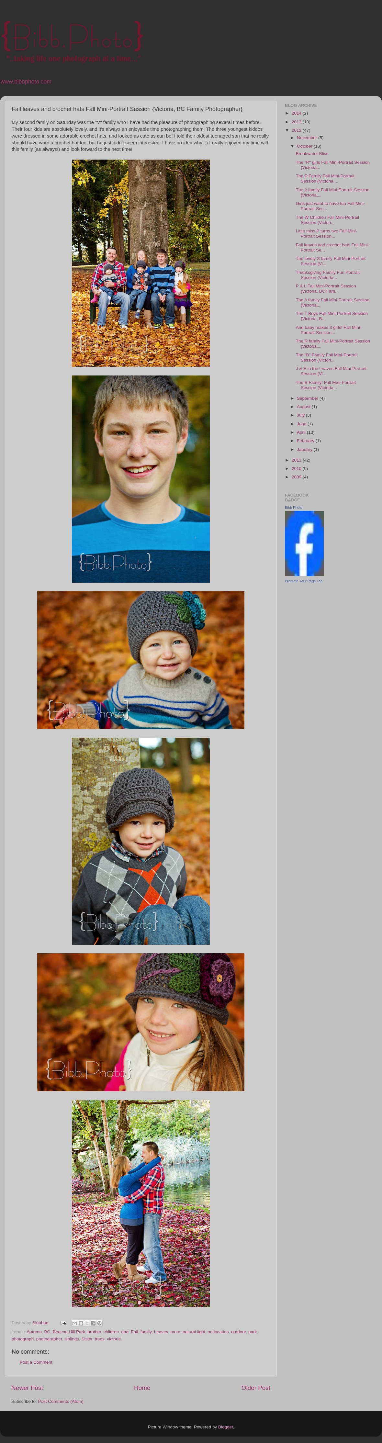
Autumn (34, 1331)
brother (94, 1331)
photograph (23, 1339)
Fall (134, 1331)
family (146, 1331)
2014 (297, 113)
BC (47, 1331)
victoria (114, 1339)
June (302, 423)
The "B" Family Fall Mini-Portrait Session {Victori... (327, 357)
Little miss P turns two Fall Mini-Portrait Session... (326, 234)
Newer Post (27, 1387)
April (302, 432)
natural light (194, 1331)
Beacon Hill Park (69, 1331)
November (307, 137)
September (308, 398)
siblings (71, 1339)
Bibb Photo (293, 507)
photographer (49, 1339)
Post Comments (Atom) (61, 1401)
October (305, 146)
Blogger (225, 1427)
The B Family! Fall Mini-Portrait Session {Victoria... (326, 385)
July (301, 415)
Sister (86, 1339)
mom (175, 1331)
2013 (297, 121)
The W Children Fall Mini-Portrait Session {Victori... (327, 220)
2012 (297, 130)
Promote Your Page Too (303, 581)
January (305, 449)
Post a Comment (36, 1362)
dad (125, 1331)
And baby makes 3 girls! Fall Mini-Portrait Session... (329, 330)
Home (142, 1387)
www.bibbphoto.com (26, 81)
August (304, 406)
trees (100, 1339)
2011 (297, 460)
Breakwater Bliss (312, 153)
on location (218, 1331)
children (111, 1331)
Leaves (161, 1331)
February (306, 440)
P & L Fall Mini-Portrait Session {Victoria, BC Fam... (326, 289)
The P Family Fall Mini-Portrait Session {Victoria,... (325, 178)
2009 (297, 477)
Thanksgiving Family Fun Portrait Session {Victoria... (328, 275)
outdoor (238, 1331)
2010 (297, 468)
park (252, 1331)
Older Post (256, 1387)
